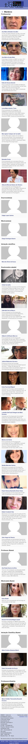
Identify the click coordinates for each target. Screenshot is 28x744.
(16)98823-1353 (23, 716)
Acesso (25, 738)
